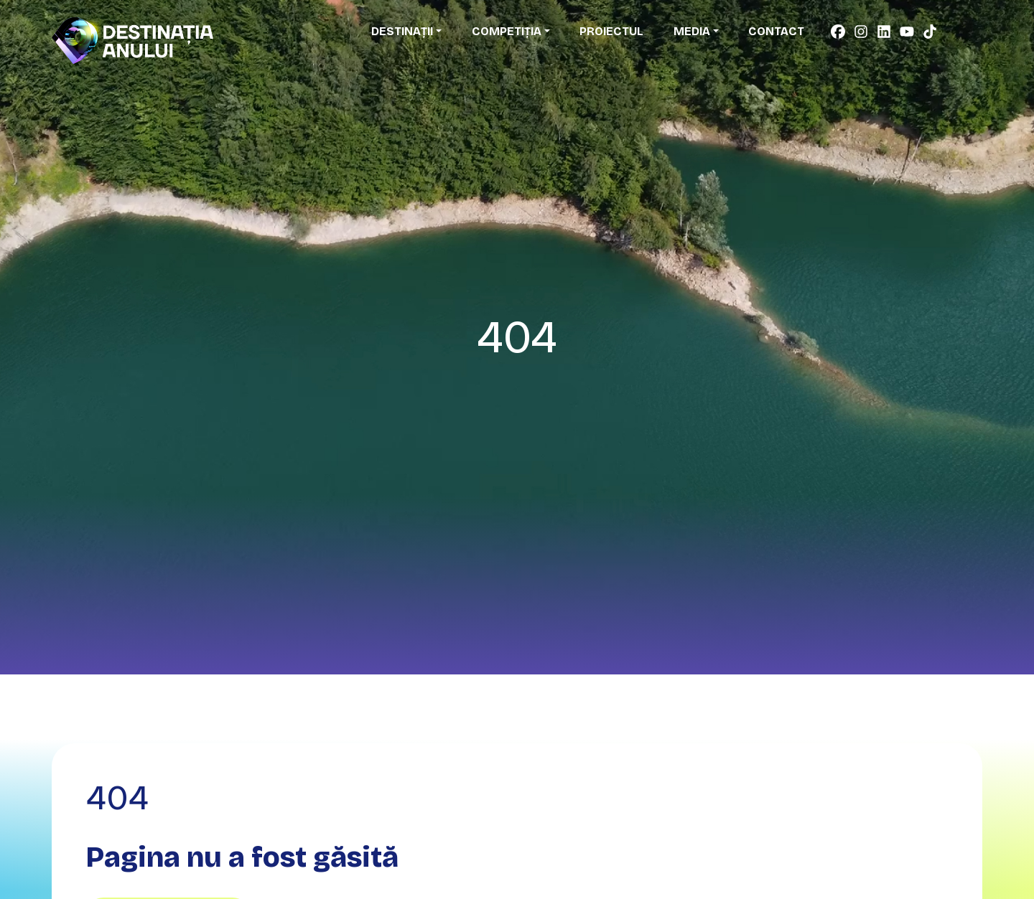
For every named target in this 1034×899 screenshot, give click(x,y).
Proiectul (611, 31)
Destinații (402, 31)
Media (692, 31)
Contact (776, 31)
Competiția (506, 31)
